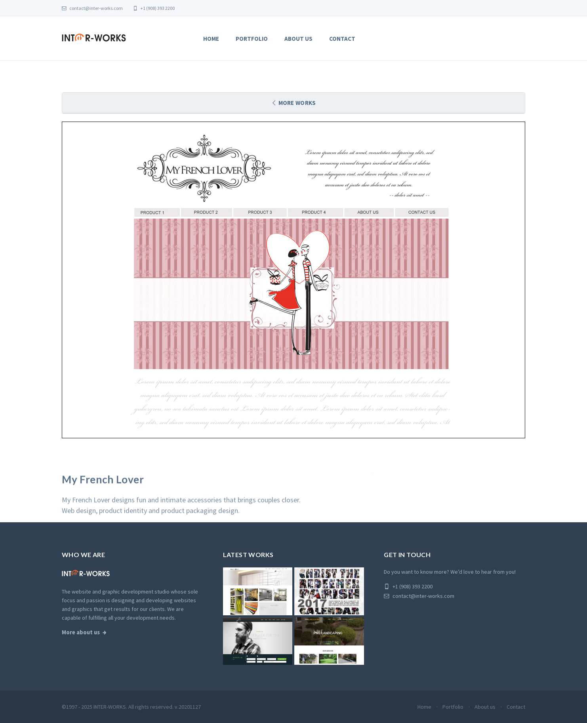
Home (211, 38)
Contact (342, 38)
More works (296, 103)
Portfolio (252, 38)
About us (298, 38)
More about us (81, 632)
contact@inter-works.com (92, 8)
